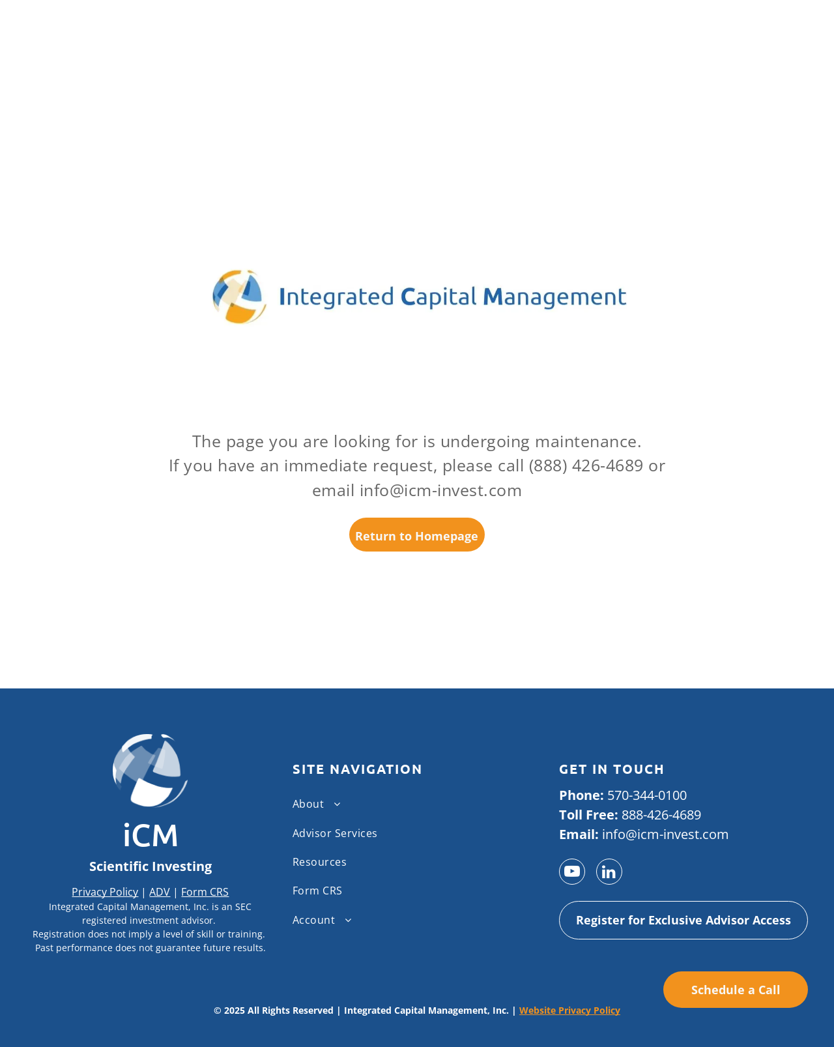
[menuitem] (412, 803)
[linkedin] (609, 873)
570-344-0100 (647, 795)
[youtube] (572, 873)
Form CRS (205, 892)
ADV (159, 892)
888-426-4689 (661, 814)
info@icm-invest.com (665, 834)
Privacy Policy (105, 892)
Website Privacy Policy (569, 1010)
